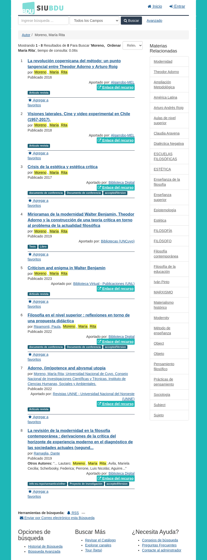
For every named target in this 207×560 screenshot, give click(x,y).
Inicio (155, 6)
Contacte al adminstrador (161, 550)
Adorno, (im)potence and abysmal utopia (67, 368)
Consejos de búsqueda (160, 540)
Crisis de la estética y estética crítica (62, 167)
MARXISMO (163, 292)
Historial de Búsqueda (45, 546)
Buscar (131, 21)
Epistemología (165, 210)
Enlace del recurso (115, 87)
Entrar (177, 6)
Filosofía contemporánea (166, 253)
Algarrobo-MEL (122, 82)
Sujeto (159, 415)
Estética (160, 220)
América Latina (165, 97)
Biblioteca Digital (122, 182)
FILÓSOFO (163, 241)
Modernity (161, 318)
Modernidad (163, 61)
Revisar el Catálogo (100, 540)
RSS (73, 513)
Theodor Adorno (166, 72)
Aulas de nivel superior (165, 120)
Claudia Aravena (167, 133)
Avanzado (154, 21)
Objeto (159, 354)
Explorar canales (98, 545)
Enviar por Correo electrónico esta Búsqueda (57, 518)
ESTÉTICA (162, 169)
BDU (27, 8)
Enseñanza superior (162, 197)
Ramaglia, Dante (47, 453)
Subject (160, 405)
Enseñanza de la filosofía (167, 181)
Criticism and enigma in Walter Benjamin (67, 268)
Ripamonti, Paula (47, 327)
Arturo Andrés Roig (168, 108)
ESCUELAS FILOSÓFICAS (165, 156)
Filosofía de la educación (165, 269)
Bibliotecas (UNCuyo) (118, 241)
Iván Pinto (161, 282)
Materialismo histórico (164, 304)
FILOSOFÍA (163, 231)
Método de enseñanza (162, 330)
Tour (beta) (93, 550)
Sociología (162, 395)
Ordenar (114, 45)
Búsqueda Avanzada (44, 551)
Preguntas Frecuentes (159, 545)
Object (159, 343)
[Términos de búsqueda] (43, 20)
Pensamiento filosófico (164, 366)
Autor (26, 35)
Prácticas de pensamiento (164, 381)
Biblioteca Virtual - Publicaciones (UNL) (104, 284)
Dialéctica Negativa (169, 144)
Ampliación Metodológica (164, 84)
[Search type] (94, 20)
